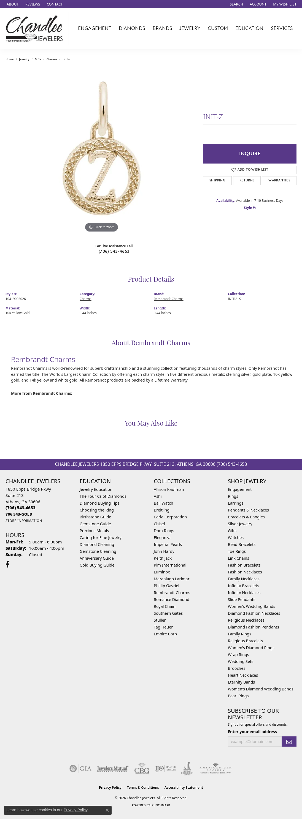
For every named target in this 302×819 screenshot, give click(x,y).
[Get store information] (24, 520)
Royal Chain (165, 606)
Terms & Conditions (143, 787)
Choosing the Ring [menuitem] (97, 510)
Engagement (94, 28)
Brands (162, 28)
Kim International (170, 565)
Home (10, 59)
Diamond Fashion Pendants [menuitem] (253, 627)
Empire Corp (165, 633)
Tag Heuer (163, 627)
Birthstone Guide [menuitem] (95, 516)
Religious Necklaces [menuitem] (246, 620)
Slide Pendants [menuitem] (241, 599)
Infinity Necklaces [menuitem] (244, 592)
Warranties (279, 180)
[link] (12, 4)
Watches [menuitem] (236, 537)
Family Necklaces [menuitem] (244, 578)
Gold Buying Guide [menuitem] (97, 565)
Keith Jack (163, 558)
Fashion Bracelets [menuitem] (244, 565)
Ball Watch (163, 503)
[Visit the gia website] (80, 769)
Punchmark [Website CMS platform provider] (161, 805)
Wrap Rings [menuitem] (238, 654)
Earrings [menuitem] (235, 503)
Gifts (38, 59)
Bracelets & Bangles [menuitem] (246, 516)
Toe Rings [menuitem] (237, 551)
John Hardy (164, 551)
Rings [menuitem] (233, 496)
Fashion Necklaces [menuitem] (245, 572)
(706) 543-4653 (114, 251)
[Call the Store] (21, 507)
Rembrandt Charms (169, 298)
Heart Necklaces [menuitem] (243, 675)
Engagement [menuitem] (240, 489)
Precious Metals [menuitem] (94, 530)
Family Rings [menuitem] (239, 633)
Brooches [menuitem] (236, 668)
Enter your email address (252, 731)
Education (249, 28)
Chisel (159, 523)
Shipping (217, 180)
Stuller (160, 620)
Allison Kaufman (169, 489)
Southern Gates (168, 613)
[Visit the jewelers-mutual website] (113, 769)
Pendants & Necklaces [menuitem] (248, 510)
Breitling (161, 510)
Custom (218, 28)
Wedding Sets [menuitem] (240, 661)
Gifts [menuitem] (232, 530)
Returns (247, 180)
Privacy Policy (110, 787)
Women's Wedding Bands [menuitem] (251, 606)
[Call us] (19, 514)
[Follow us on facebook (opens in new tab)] (8, 564)
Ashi (158, 496)
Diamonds (132, 28)
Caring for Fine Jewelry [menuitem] (101, 537)
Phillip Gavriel (166, 585)
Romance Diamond (171, 599)
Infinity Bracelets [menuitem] (243, 585)
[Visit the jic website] (187, 769)
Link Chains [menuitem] (238, 558)
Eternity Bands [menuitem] (241, 682)
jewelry (24, 59)
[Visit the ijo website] (165, 769)
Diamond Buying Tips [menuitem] (99, 503)
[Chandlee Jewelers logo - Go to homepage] (36, 28)
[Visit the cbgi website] (142, 769)
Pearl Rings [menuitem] (238, 695)
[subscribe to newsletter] (289, 741)
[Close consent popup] (107, 810)
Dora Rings (164, 530)
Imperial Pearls (168, 544)
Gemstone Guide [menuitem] (95, 523)
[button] (236, 4)
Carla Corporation (170, 516)
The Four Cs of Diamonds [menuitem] (103, 496)
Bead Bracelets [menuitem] (241, 544)
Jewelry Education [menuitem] (96, 489)
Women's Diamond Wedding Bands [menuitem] (260, 689)
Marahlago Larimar (172, 578)
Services (282, 28)
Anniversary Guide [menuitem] (97, 558)
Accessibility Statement (184, 787)
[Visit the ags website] (216, 769)
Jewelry (189, 28)
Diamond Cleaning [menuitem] (97, 544)
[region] (101, 151)
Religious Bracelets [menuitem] (245, 640)
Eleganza (162, 537)
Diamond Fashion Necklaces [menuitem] (254, 613)
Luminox (162, 572)
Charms (52, 59)
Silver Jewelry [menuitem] (240, 523)
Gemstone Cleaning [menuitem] (98, 551)
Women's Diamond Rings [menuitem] (251, 647)
